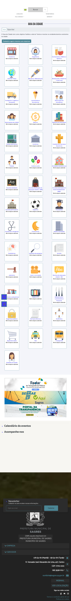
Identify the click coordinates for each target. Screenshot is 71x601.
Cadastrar (51, 508)
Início (4, 29)
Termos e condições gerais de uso (58, 597)
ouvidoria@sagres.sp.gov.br (53, 575)
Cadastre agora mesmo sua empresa (16, 41)
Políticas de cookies (62, 599)
